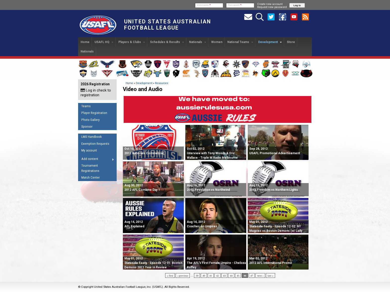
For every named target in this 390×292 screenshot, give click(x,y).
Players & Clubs (131, 42)
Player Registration (94, 113)
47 (251, 275)
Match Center (90, 177)
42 (217, 275)
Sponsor (87, 126)
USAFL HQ (104, 42)
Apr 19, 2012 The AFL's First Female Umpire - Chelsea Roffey (216, 263)
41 (210, 275)
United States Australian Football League (167, 24)
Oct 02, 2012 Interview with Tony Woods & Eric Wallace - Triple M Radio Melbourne (212, 153)
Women (216, 42)
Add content (96, 159)
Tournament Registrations (90, 168)
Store (291, 42)
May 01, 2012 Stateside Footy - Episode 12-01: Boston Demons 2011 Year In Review (153, 263)
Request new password (272, 7)
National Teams (240, 42)
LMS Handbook (91, 137)
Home (85, 42)
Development (270, 42)
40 (203, 275)
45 (238, 275)
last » (270, 275)
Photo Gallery (90, 120)
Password (235, 5)
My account (89, 150)
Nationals (197, 42)
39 (197, 275)
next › (260, 275)
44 (231, 275)
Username (204, 5)
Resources (161, 83)
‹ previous (182, 275)
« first (170, 275)
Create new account (270, 4)
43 (224, 275)
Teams (86, 106)
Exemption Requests (95, 144)
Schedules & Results (167, 42)
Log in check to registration (96, 92)
